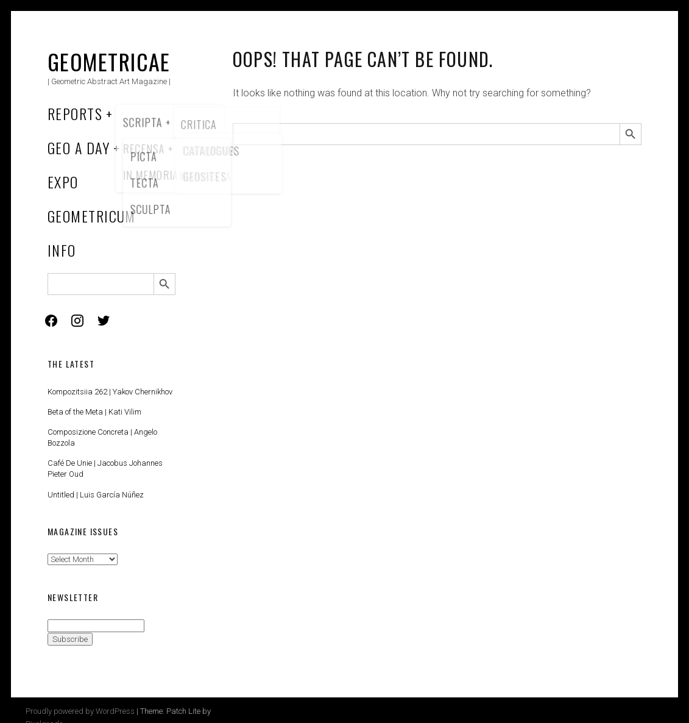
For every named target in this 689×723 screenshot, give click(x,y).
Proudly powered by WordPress (80, 711)
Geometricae (109, 61)
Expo (63, 182)
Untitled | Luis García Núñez (96, 494)
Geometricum (92, 216)
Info (62, 250)
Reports (75, 113)
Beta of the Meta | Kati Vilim (94, 411)
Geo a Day (79, 147)
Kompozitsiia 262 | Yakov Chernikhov (110, 391)
